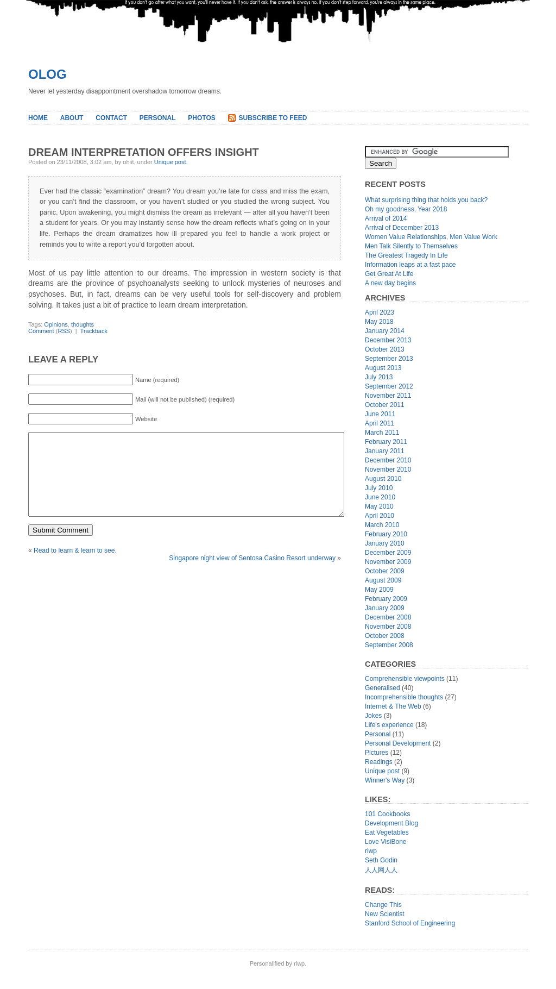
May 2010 (379, 506)
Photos (201, 118)
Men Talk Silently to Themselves (411, 246)
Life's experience (389, 725)
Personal (158, 118)
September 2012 (389, 386)
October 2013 (385, 349)
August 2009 (383, 580)
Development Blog (391, 823)
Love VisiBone (386, 842)
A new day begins (390, 283)
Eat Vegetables (387, 832)
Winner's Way (385, 780)
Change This (383, 905)
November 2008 (388, 626)
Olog (47, 74)
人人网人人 (381, 870)
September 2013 (389, 358)
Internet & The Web (393, 706)
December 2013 (388, 340)
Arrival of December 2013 (402, 227)
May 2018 (379, 322)
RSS (64, 331)
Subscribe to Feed (273, 118)
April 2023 (379, 312)
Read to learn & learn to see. (75, 567)
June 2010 (380, 497)
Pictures (376, 752)
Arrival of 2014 (386, 218)
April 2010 (379, 515)
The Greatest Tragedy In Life (406, 255)
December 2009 (388, 552)
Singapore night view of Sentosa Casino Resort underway (252, 574)
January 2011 (385, 451)
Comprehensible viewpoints (405, 679)
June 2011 (380, 414)
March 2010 (382, 525)
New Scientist (385, 914)
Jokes (373, 715)
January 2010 (385, 543)
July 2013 (379, 377)
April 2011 (379, 423)
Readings (379, 762)
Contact (111, 118)
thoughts (82, 324)
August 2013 (383, 368)
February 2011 (386, 442)
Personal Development (398, 743)
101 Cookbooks (387, 814)
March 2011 (382, 432)
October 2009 (385, 571)
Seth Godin (381, 860)
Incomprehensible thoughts (404, 697)
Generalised (382, 688)
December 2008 (388, 617)
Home (38, 118)
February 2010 (386, 534)
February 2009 (386, 599)
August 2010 (383, 479)
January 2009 (385, 608)
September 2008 (389, 645)
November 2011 (388, 395)
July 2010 (379, 488)
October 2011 (385, 405)
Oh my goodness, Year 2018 (406, 209)
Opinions (55, 324)
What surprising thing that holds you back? (426, 200)
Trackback (94, 331)
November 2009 (388, 562)
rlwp (371, 851)
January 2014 (385, 331)
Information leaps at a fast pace (410, 264)
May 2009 (379, 589)
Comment (41, 331)
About (72, 118)
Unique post (170, 162)
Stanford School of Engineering (410, 923)
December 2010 (388, 460)
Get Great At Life (389, 274)
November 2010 (388, 469)
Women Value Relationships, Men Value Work (431, 237)
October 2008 (385, 636)
